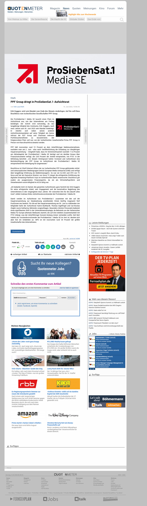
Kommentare (17, 231)
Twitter (8, 488)
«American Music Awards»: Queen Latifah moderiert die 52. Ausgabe (105, 248)
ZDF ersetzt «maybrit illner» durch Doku (105, 233)
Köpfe (42, 487)
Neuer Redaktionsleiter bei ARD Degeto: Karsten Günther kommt (105, 306)
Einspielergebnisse (98, 483)
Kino (101, 8)
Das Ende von (94, 19)
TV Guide (66, 493)
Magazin (55, 8)
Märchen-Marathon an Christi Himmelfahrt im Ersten (107, 241)
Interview (26, 483)
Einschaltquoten (58, 493)
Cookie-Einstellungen (117, 488)
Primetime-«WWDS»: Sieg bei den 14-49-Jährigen (108, 226)
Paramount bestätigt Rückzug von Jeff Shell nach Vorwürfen (106, 314)
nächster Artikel (72, 254)
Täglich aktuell (63, 483)
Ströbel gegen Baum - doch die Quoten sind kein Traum (107, 229)
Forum (111, 8)
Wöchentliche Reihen (64, 480)
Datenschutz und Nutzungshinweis (116, 485)
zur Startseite (44, 254)
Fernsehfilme (80, 493)
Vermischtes (44, 481)
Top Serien (119, 493)
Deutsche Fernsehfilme (109, 493)
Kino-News (96, 480)
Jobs (112, 481)
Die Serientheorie (39, 19)
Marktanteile (62, 481)
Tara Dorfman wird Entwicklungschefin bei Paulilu (106, 327)
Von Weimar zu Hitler (18, 19)
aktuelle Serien (89, 493)
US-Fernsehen (45, 488)
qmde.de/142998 (75, 238)
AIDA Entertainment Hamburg (104, 352)
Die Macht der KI (58, 19)
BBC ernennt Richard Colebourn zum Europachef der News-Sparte (104, 319)
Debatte (78, 480)
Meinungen (89, 8)
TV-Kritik (78, 481)
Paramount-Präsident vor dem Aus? (103, 323)
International (44, 485)
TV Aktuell (18, 493)
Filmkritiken (35, 493)
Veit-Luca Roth (19, 107)
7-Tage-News (10, 485)
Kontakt (113, 483)
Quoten (76, 8)
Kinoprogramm (98, 493)
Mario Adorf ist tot (97, 310)
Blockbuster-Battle (98, 485)
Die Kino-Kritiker (97, 481)
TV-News (43, 480)
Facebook (9, 487)
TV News (50, 493)
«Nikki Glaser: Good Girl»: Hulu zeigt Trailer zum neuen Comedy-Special (107, 237)
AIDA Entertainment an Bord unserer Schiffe (102, 339)
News (66, 8)
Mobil (8, 483)
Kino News (12, 493)
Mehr (120, 8)
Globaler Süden (77, 19)
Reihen (26, 481)
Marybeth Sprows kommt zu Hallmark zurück (107, 245)
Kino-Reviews (80, 483)
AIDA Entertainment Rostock (106, 365)
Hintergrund (27, 480)
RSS (7, 480)
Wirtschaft (44, 483)
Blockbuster (72, 493)
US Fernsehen (43, 493)
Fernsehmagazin (26, 493)
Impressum (114, 490)
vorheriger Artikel (19, 254)
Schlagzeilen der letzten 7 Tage (102, 252)
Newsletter (9, 481)
